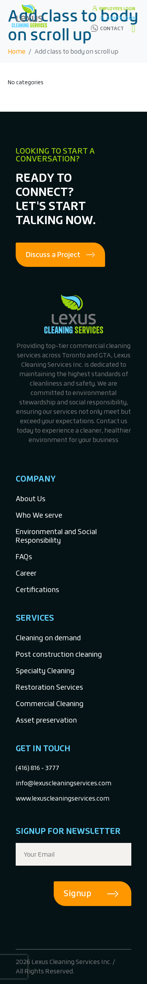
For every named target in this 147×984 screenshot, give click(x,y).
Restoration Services (49, 687)
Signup (77, 893)
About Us (30, 499)
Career (26, 573)
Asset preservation (46, 720)
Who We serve (39, 515)
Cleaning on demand (48, 638)
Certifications (37, 589)
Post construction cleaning (59, 654)
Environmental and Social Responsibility (56, 535)
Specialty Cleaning (45, 671)
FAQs (24, 557)
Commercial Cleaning (49, 703)
